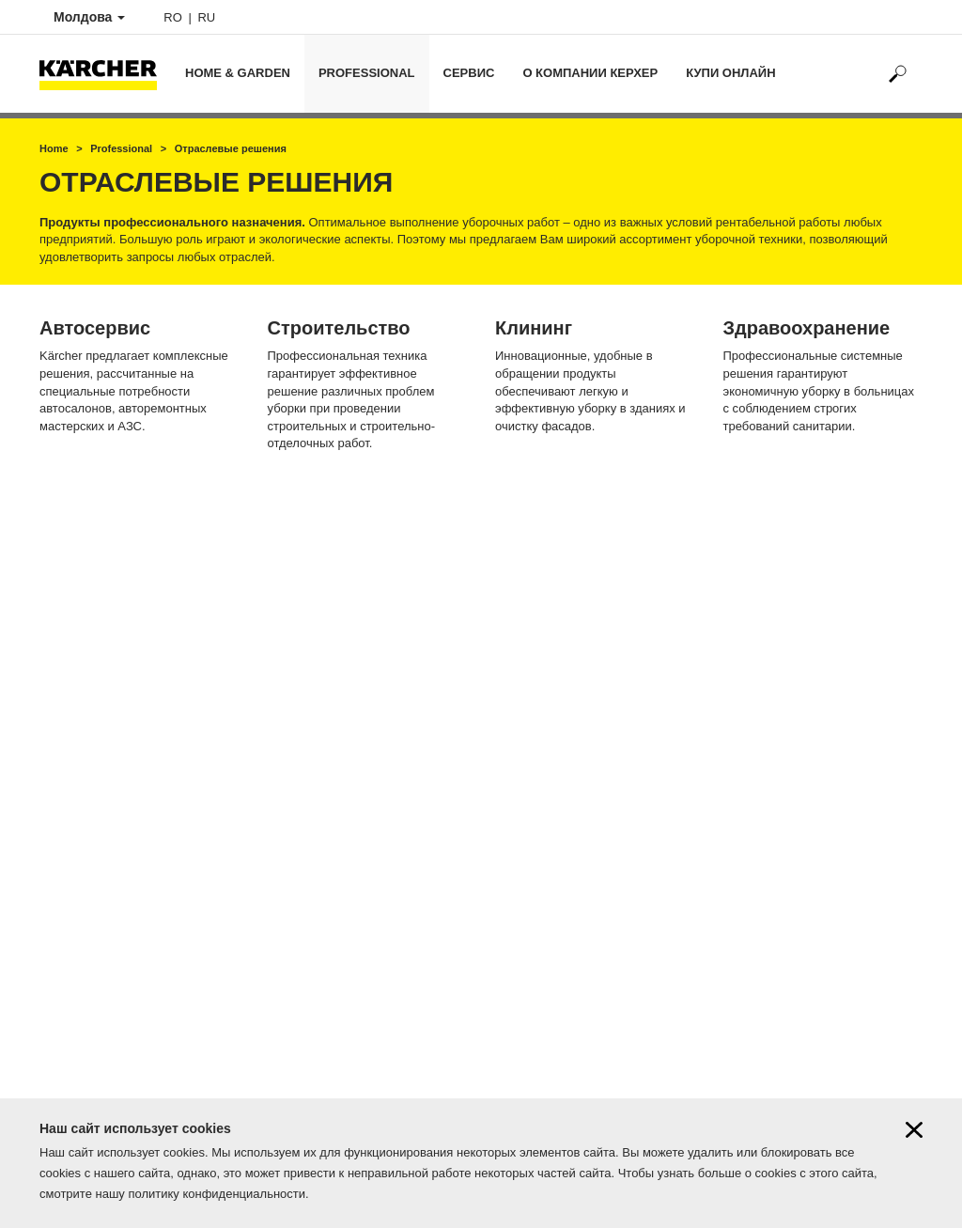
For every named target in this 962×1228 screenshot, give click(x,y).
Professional (366, 73)
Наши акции (72, 990)
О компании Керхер (590, 73)
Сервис (469, 73)
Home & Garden (237, 73)
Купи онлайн (730, 73)
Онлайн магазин (85, 958)
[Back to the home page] (105, 73)
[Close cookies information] (914, 1130)
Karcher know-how (89, 1022)
